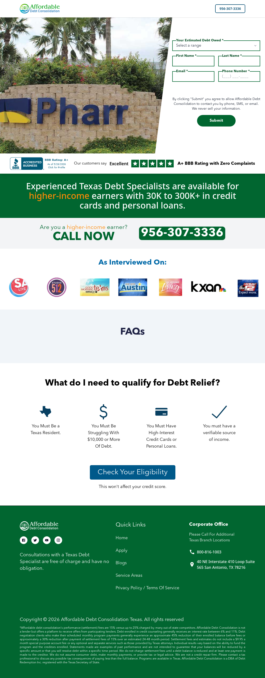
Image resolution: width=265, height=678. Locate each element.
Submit (216, 121)
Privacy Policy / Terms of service (147, 588)
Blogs (121, 563)
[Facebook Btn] (23, 540)
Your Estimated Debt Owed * (200, 40)
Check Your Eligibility (133, 472)
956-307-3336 (230, 8)
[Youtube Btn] (47, 540)
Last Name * (232, 55)
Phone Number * (236, 71)
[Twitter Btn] (35, 540)
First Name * (186, 55)
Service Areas (129, 575)
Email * (182, 71)
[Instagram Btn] (58, 540)
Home (122, 538)
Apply (121, 550)
